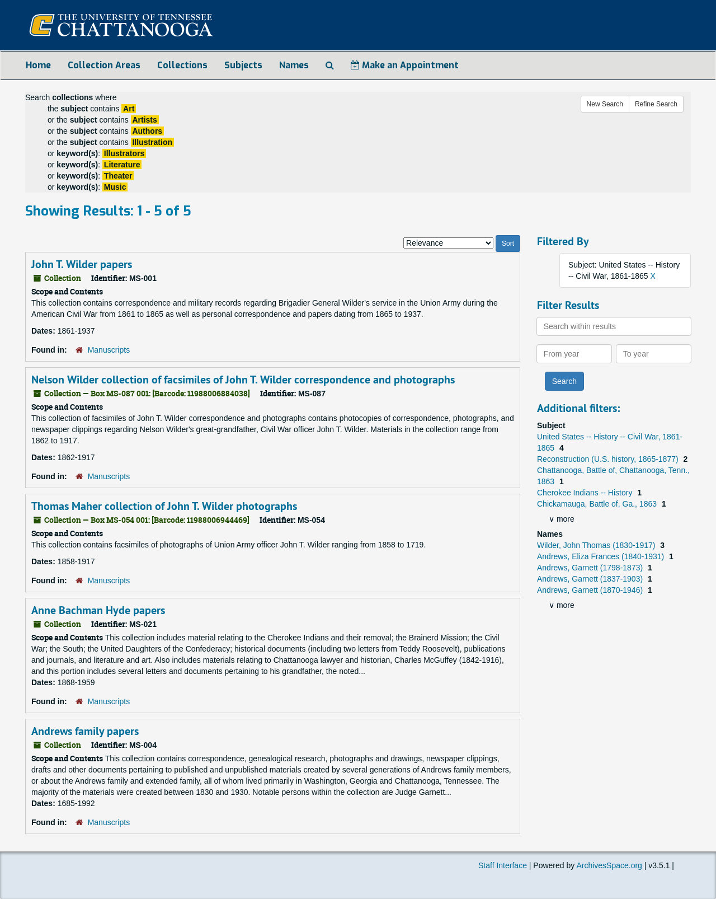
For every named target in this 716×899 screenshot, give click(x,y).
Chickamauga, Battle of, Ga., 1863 (598, 503)
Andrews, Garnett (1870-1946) (591, 590)
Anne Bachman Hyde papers (98, 610)
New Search (605, 104)
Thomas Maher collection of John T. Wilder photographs (164, 506)
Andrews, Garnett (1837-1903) (591, 578)
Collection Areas (104, 65)
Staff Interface (502, 865)
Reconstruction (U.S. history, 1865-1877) (609, 459)
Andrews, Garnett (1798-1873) (591, 567)
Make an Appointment (405, 65)
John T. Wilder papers (81, 264)
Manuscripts (109, 349)
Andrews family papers (85, 731)
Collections (182, 65)
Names (294, 65)
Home (38, 65)
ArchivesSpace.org (609, 865)
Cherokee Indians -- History (585, 492)
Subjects (243, 65)
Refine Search (656, 104)
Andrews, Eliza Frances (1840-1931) (601, 556)
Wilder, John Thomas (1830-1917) (597, 545)
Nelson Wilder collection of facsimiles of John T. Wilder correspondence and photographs (243, 379)
